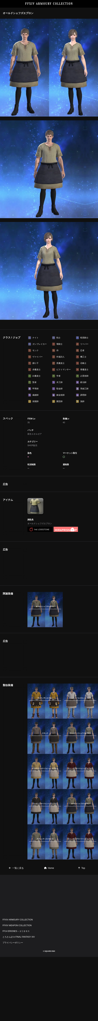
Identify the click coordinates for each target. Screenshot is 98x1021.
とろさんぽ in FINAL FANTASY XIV (19, 965)
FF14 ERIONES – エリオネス (16, 959)
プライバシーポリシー (13, 971)
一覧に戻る (16, 896)
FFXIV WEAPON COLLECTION (17, 954)
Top (81, 896)
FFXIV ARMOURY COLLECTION (49, 3)
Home (49, 896)
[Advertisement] (45, 498)
